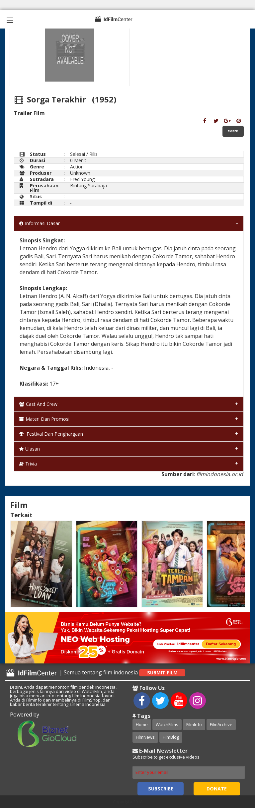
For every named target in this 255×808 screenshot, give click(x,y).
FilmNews (145, 737)
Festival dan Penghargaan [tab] (51, 434)
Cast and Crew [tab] (38, 404)
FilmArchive (221, 724)
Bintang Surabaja (88, 185)
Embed (233, 131)
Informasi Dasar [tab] (39, 223)
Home (142, 724)
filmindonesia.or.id (219, 474)
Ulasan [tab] (29, 449)
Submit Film (162, 672)
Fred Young (82, 179)
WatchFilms (167, 724)
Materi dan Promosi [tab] (44, 419)
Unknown (80, 173)
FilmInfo (194, 724)
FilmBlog (171, 737)
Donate (217, 788)
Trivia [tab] (28, 464)
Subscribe (160, 788)
